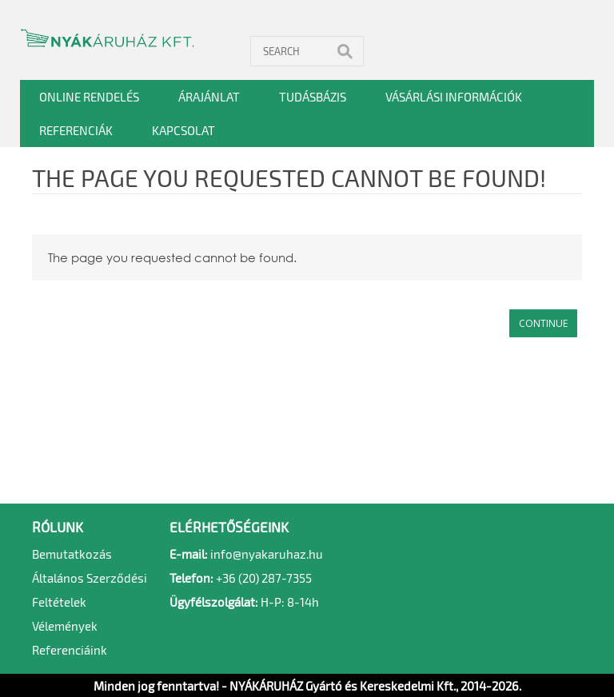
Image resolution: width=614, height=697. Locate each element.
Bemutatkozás (72, 554)
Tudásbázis (312, 97)
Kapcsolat (183, 130)
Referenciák (76, 130)
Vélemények (65, 626)
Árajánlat (209, 97)
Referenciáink (69, 650)
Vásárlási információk (453, 97)
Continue (543, 323)
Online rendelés (89, 97)
